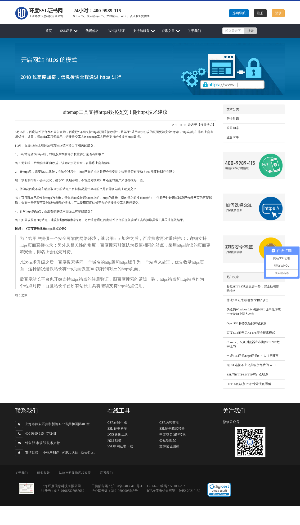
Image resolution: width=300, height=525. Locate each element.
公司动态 (233, 128)
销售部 (30, 443)
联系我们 (106, 473)
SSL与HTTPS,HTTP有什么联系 (247, 374)
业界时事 (233, 137)
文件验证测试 (169, 446)
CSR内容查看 (169, 422)
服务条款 (43, 473)
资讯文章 (168, 31)
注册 (260, 13)
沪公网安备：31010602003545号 (114, 491)
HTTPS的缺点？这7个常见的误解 (249, 384)
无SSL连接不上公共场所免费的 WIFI (251, 365)
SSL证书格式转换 (172, 428)
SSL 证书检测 (117, 428)
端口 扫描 (114, 440)
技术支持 (53, 443)
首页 (48, 31)
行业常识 (233, 118)
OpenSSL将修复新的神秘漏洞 (246, 323)
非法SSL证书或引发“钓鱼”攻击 (248, 300)
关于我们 (194, 31)
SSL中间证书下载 (120, 446)
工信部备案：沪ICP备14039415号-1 (116, 486)
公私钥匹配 (167, 440)
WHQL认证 (116, 31)
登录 (278, 13)
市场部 (41, 443)
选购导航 (239, 13)
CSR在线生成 (117, 422)
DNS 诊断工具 (117, 434)
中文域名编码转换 (172, 434)
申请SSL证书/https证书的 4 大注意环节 (253, 355)
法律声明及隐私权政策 (75, 473)
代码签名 (92, 31)
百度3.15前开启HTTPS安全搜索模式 (251, 332)
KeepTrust (88, 452)
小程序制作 (51, 452)
